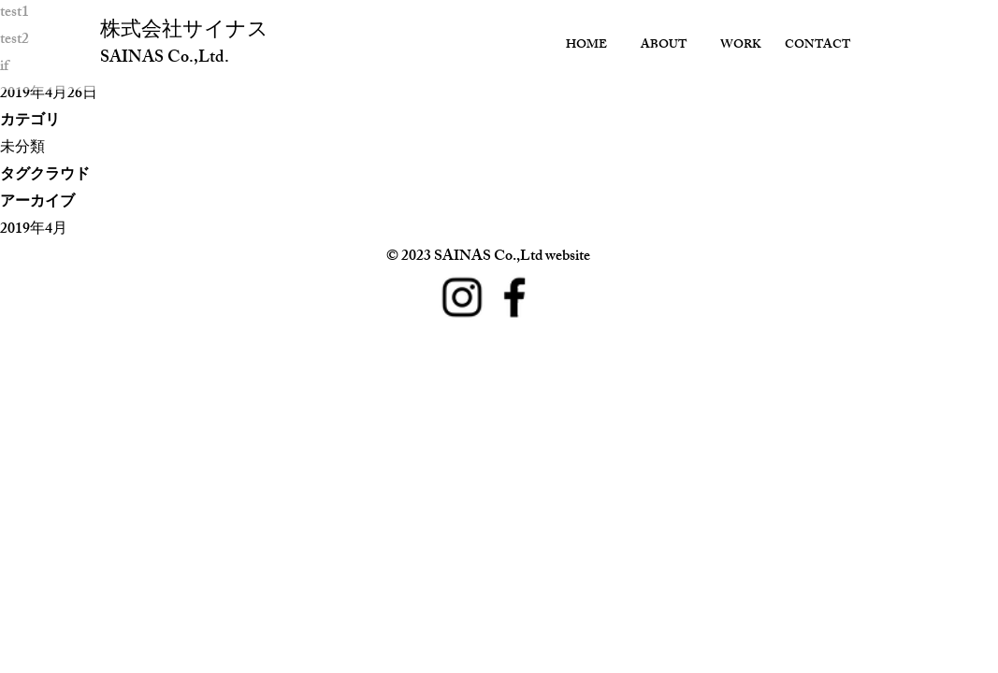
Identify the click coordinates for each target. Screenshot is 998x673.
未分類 (22, 149)
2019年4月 (33, 230)
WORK (740, 46)
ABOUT (664, 46)
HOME (586, 46)
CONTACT (817, 46)
